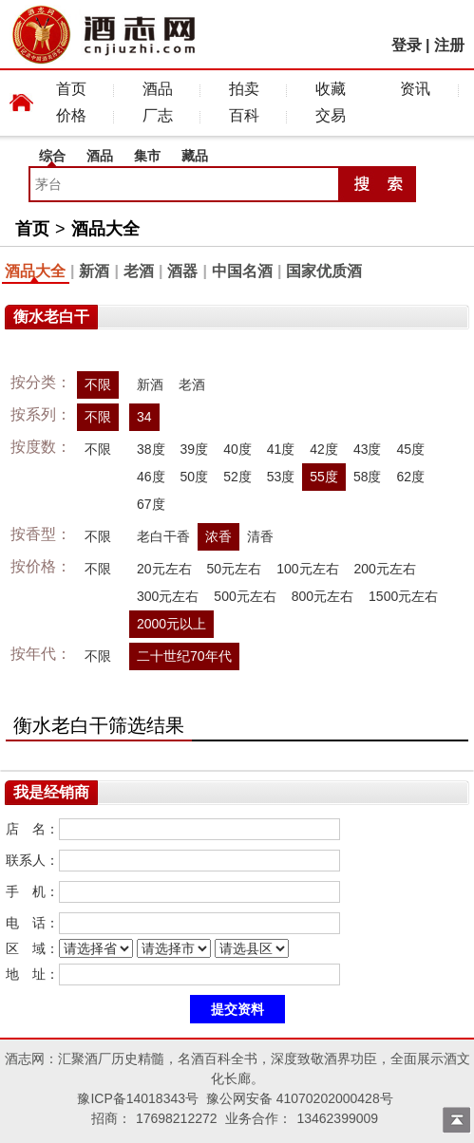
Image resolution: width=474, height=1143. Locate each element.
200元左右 (385, 568)
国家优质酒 (324, 271)
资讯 (415, 89)
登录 (406, 45)
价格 (71, 115)
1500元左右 (403, 596)
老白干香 (163, 536)
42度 (324, 449)
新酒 (94, 271)
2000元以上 (171, 623)
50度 (194, 476)
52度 (237, 476)
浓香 (218, 536)
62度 (410, 476)
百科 (244, 115)
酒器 (182, 271)
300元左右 (168, 596)
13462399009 (337, 1118)
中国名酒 (242, 271)
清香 (260, 536)
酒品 (157, 89)
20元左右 (164, 568)
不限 (98, 384)
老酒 (138, 271)
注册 (449, 45)
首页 (71, 89)
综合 (52, 155)
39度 (194, 449)
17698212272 (177, 1118)
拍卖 (244, 89)
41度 (281, 449)
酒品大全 (105, 228)
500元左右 (244, 596)
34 (144, 416)
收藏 (330, 89)
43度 (367, 449)
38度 (151, 449)
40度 (237, 449)
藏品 (194, 155)
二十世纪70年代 (184, 656)
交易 (330, 115)
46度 (151, 476)
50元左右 (234, 568)
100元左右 (307, 568)
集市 (147, 155)
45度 (410, 449)
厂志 (157, 115)
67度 (151, 504)
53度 (281, 476)
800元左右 (322, 596)
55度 (324, 476)
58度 (367, 476)
